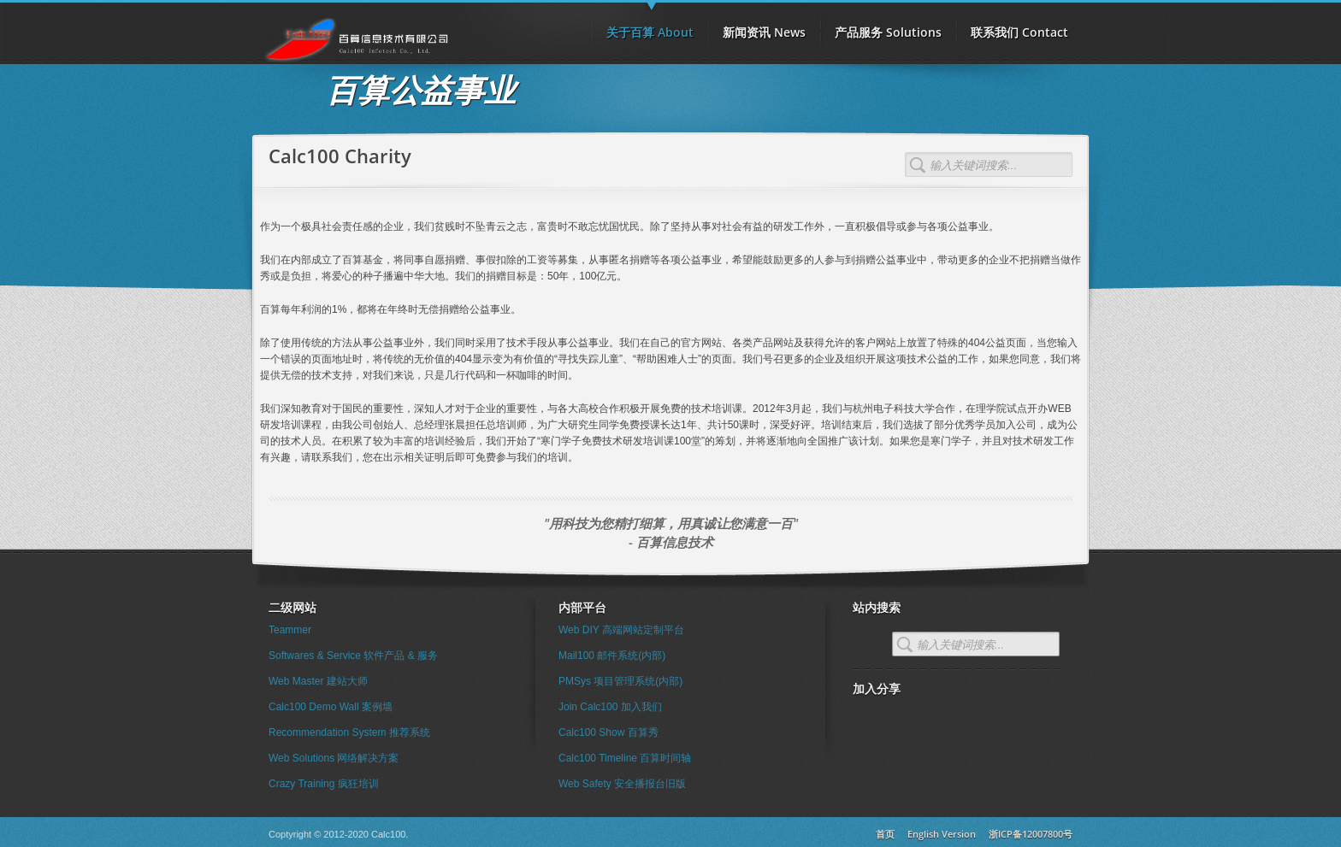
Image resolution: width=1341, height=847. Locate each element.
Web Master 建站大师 (318, 681)
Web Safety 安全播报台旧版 (622, 784)
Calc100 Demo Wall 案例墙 (331, 707)
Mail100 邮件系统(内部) (611, 656)
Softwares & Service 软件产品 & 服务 (353, 656)
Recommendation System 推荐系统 (349, 732)
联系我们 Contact (1019, 32)
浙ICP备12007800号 (1030, 833)
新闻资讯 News (764, 32)
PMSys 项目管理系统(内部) (620, 681)
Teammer (290, 630)
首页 (885, 833)
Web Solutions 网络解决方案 (334, 758)
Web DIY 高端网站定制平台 (621, 630)
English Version (941, 833)
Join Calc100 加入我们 (610, 707)
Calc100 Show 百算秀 (608, 732)
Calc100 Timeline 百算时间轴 (624, 758)
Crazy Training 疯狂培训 (324, 784)
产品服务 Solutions (888, 32)
